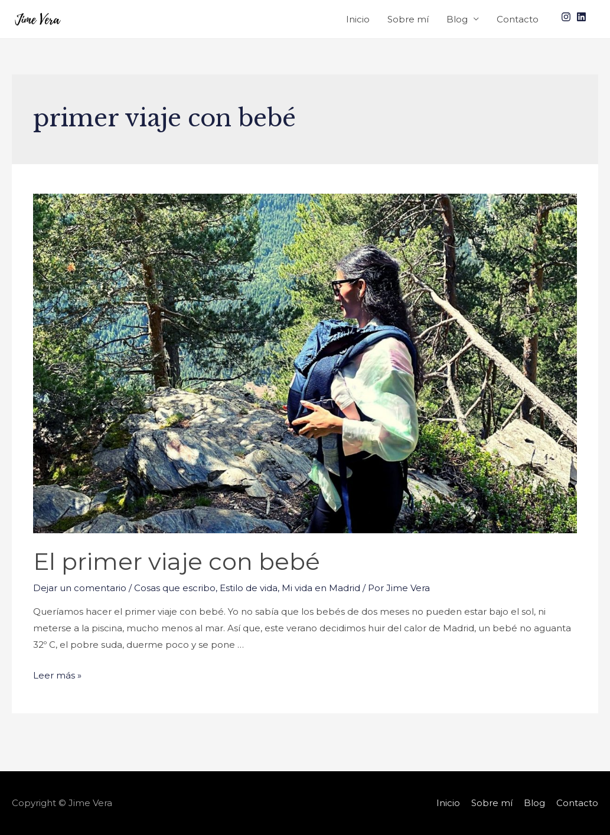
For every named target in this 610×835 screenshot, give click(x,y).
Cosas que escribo (175, 587)
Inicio (358, 19)
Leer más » (57, 675)
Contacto (518, 19)
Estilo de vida (249, 587)
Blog (457, 19)
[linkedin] (582, 17)
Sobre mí (408, 19)
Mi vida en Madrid (321, 587)
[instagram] (567, 17)
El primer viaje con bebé (176, 561)
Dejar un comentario (79, 587)
